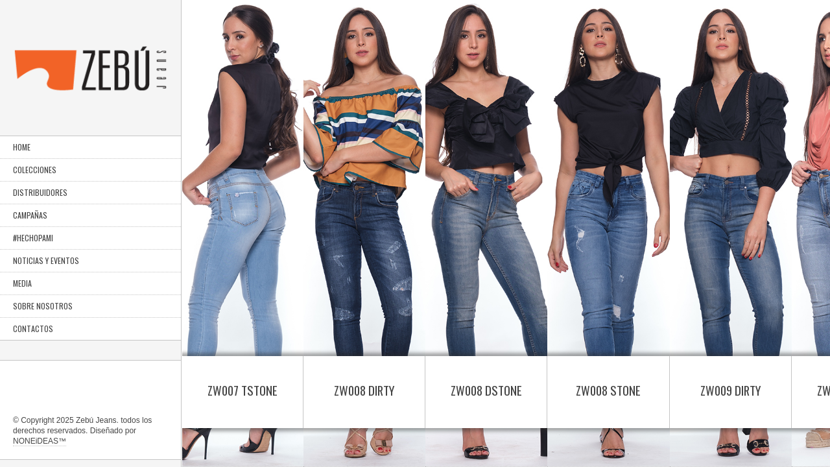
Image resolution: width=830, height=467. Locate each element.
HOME (21, 146)
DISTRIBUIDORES (40, 192)
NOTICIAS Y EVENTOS (46, 260)
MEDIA (22, 283)
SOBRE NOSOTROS (43, 305)
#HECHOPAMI (33, 237)
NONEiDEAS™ (39, 441)
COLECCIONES (34, 169)
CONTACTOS (33, 328)
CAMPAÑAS (30, 215)
